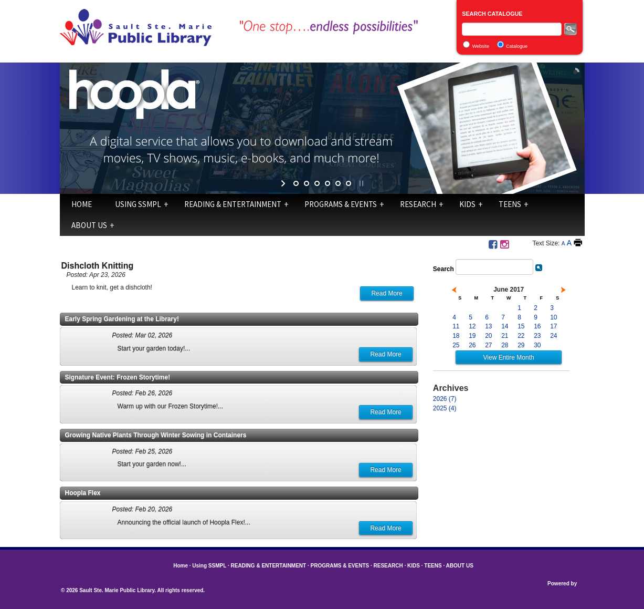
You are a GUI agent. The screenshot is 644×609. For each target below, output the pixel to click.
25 (455, 345)
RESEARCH (418, 204)
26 (472, 345)
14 (504, 326)
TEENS (510, 204)
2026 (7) (445, 398)
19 (472, 335)
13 (488, 326)
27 (488, 345)
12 (472, 326)
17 (553, 326)
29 (521, 345)
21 (504, 335)
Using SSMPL (138, 204)
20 (488, 335)
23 (537, 335)
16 (537, 326)
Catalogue (516, 46)
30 (537, 345)
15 (521, 326)
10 (553, 317)
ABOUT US (89, 225)
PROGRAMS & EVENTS (340, 204)
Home (81, 204)
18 (455, 335)
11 (455, 326)
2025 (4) (445, 408)
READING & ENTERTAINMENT (232, 204)
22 (521, 335)
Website (480, 46)
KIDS (467, 204)
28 (504, 345)
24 (553, 335)
